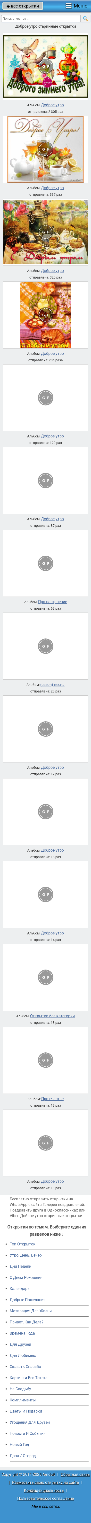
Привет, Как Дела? (26, 1322)
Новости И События (28, 1433)
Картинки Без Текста (29, 1377)
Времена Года (22, 1333)
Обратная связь (75, 1474)
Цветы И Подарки (26, 1411)
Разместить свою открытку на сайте (45, 1482)
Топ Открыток (22, 1244)
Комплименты (23, 1400)
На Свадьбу (20, 1389)
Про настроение (52, 602)
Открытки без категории (52, 1016)
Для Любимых (23, 1355)
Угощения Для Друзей (30, 1422)
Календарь (20, 1288)
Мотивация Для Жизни (31, 1311)
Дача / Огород (23, 1455)
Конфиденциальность (44, 1490)
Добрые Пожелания (28, 1300)
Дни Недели (20, 1266)
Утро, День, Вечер (26, 1255)
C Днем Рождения (26, 1277)
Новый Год (19, 1444)
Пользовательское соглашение (45, 1498)
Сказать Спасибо (25, 1366)
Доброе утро (52, 105)
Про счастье (52, 1099)
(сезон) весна (52, 685)
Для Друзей (20, 1344)
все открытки (23, 5)
